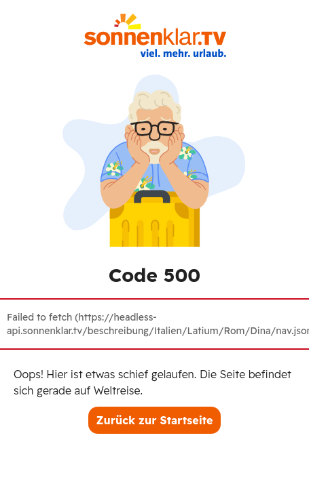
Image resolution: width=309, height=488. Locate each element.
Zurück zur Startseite (154, 420)
